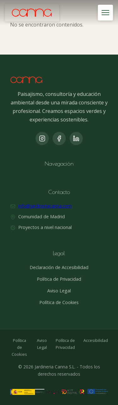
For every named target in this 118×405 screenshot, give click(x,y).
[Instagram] (42, 138)
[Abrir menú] (105, 13)
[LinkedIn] (76, 138)
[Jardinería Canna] (32, 12)
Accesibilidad (95, 340)
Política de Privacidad (59, 279)
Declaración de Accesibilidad (59, 267)
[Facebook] (59, 138)
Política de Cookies (59, 302)
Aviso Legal (59, 291)
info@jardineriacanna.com (45, 206)
